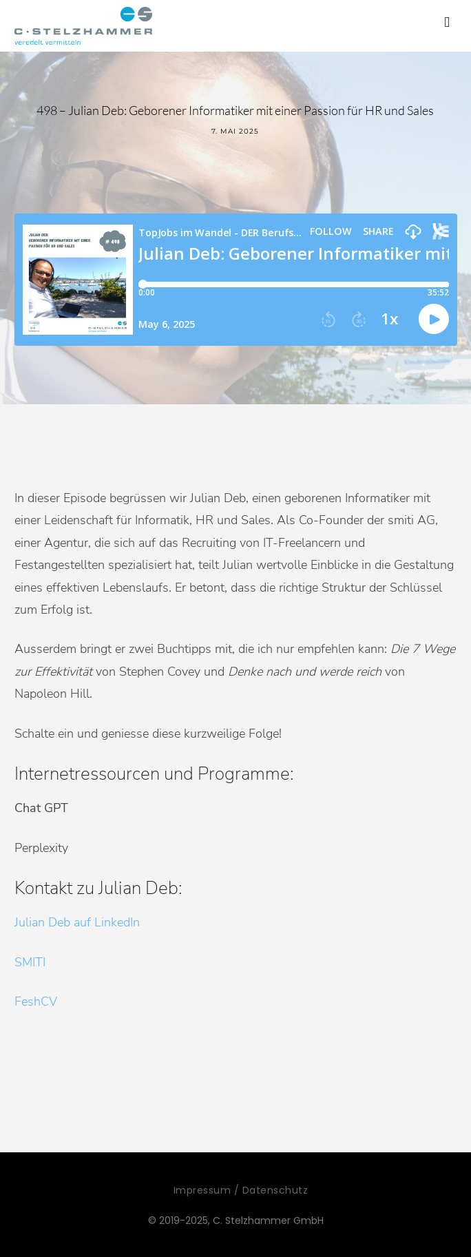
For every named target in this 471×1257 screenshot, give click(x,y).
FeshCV (35, 1001)
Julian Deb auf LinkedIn (77, 922)
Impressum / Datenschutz (241, 1190)
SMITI (29, 962)
